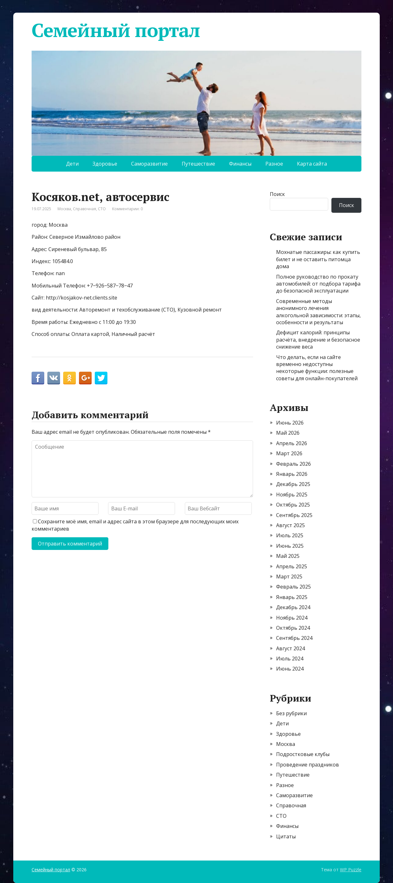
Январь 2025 (291, 597)
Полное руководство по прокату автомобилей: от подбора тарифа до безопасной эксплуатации (318, 283)
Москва (64, 208)
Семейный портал (116, 30)
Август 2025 (290, 525)
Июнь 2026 (290, 422)
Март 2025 (289, 576)
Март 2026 (289, 453)
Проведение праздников (307, 764)
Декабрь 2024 (293, 607)
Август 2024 (290, 648)
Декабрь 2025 (293, 484)
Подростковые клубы (303, 754)
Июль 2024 (289, 658)
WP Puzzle (350, 870)
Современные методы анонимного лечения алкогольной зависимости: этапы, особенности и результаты (318, 312)
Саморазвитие (149, 163)
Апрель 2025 (291, 566)
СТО (102, 208)
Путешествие (198, 163)
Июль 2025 (289, 535)
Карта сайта (312, 163)
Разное (274, 163)
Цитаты (286, 836)
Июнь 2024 (290, 668)
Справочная (84, 208)
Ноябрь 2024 (291, 617)
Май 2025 (287, 555)
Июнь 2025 (290, 545)
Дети (72, 163)
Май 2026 (287, 432)
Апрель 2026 (291, 443)
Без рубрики (291, 713)
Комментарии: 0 (127, 208)
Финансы (240, 163)
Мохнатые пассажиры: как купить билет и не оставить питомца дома (318, 259)
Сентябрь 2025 (294, 515)
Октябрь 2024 (293, 627)
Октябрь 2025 (293, 504)
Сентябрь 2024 (294, 637)
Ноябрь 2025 (291, 494)
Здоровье (105, 163)
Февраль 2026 (293, 463)
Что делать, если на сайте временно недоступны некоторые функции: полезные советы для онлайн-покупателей (317, 368)
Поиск (277, 194)
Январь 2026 (291, 473)
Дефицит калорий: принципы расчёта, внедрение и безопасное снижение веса (318, 339)
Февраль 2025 (293, 586)
